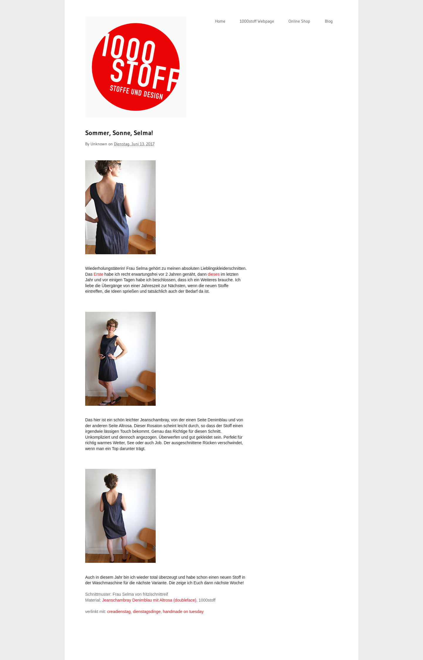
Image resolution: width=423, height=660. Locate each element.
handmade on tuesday (183, 611)
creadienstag (119, 611)
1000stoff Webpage (257, 21)
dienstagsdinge (147, 611)
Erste (98, 274)
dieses (213, 274)
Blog (329, 21)
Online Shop (299, 21)
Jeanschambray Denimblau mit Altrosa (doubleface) (149, 600)
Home (220, 21)
